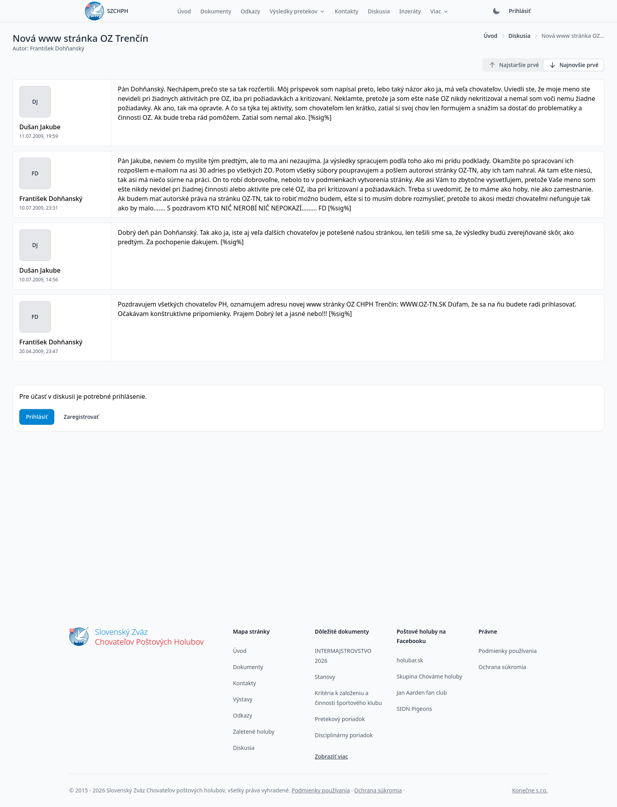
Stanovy (325, 677)
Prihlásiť (519, 11)
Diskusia (519, 35)
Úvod (490, 35)
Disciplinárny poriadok (344, 735)
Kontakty (244, 683)
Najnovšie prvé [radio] (574, 65)
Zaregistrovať (81, 416)
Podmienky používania (507, 651)
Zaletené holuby (253, 731)
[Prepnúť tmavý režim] (496, 11)
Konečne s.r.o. (530, 790)
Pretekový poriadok (340, 719)
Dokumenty (248, 667)
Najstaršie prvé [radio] (513, 65)
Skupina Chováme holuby (429, 676)
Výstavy (242, 699)
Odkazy (242, 715)
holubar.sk (410, 660)
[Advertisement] (308, 509)
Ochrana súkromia (502, 667)
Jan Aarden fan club (422, 692)
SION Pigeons (414, 708)
